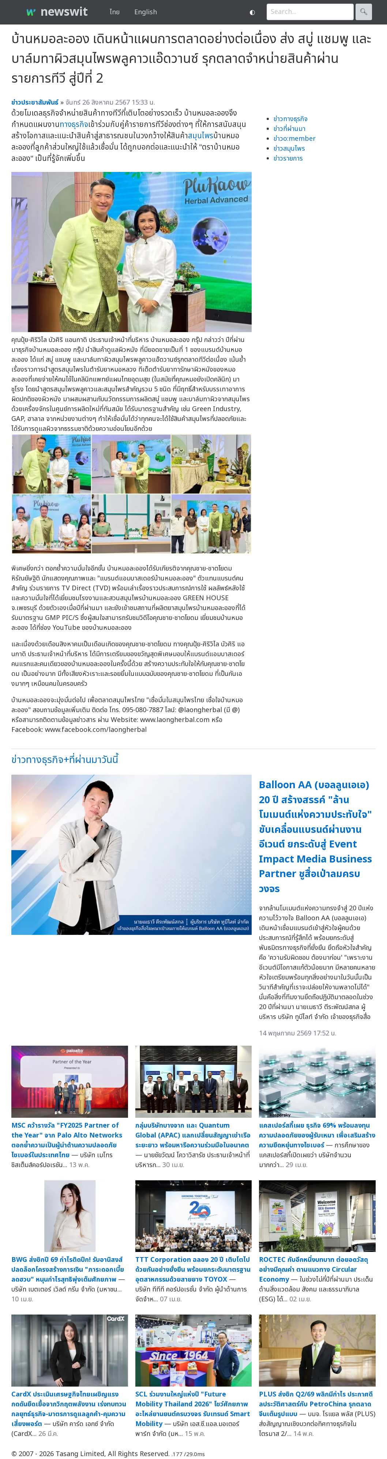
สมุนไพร (200, 136)
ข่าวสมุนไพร (289, 149)
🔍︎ (364, 12)
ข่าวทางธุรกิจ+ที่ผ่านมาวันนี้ (64, 759)
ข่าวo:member (295, 139)
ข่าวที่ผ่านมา (289, 129)
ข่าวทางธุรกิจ (291, 119)
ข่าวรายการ (288, 158)
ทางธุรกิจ (74, 124)
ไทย (115, 12)
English (145, 12)
